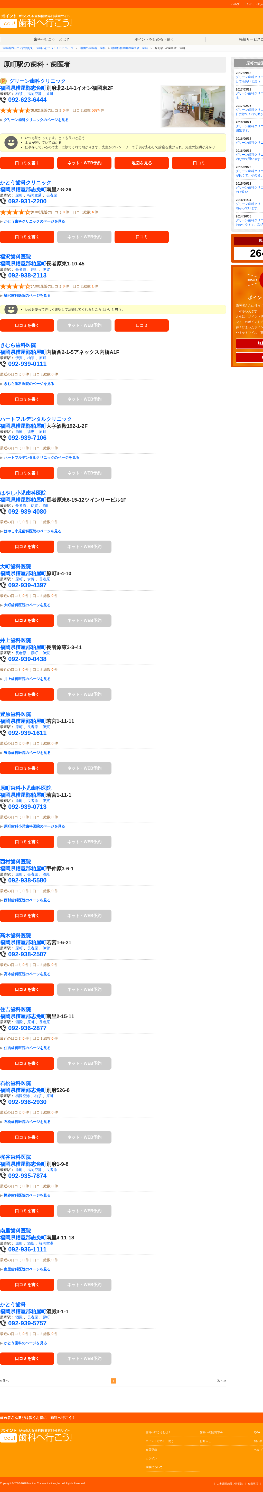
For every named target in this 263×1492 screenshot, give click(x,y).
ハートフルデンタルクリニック (36, 419)
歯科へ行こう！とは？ (52, 39)
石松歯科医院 (15, 1083)
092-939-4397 (27, 585)
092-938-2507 (27, 954)
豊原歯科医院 (15, 714)
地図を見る (142, 163)
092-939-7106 (27, 437)
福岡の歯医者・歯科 (93, 47)
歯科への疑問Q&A (211, 1432)
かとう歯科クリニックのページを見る (34, 222)
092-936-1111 (27, 1249)
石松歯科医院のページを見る (27, 1122)
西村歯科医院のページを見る (27, 900)
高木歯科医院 (15, 936)
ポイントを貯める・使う (154, 39)
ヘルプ (235, 4)
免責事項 (253, 1483)
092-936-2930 (27, 1101)
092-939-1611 (27, 732)
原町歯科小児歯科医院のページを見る (34, 826)
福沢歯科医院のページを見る (27, 295)
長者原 (51, 195)
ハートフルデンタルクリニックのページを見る (41, 457)
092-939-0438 (27, 658)
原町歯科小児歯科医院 (25, 788)
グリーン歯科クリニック (37, 81)
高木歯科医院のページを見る (27, 974)
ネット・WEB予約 (84, 163)
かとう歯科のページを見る (25, 1343)
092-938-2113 (27, 275)
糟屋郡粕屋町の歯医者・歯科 (129, 47)
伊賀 (46, 269)
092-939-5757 (27, 1323)
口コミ (199, 163)
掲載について (154, 1467)
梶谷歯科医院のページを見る (27, 1195)
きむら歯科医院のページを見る (29, 384)
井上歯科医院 (15, 640)
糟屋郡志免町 (30, 88)
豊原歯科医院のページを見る (27, 753)
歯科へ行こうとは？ (158, 1432)
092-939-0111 (27, 363)
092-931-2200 (27, 201)
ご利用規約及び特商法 (230, 1483)
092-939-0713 (27, 806)
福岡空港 (34, 94)
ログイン (151, 1458)
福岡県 (7, 88)
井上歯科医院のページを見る (27, 679)
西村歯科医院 (15, 862)
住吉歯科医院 (15, 1009)
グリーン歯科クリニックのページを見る (36, 120)
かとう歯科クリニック (25, 183)
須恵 (30, 432)
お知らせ (205, 1441)
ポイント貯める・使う (160, 1441)
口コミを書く (27, 163)
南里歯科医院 (15, 1231)
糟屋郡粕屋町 (30, 264)
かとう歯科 (13, 1304)
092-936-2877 (27, 1027)
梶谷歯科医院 (15, 1157)
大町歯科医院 (15, 567)
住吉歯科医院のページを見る (27, 1048)
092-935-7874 (27, 1175)
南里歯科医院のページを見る (27, 1269)
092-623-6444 (27, 99)
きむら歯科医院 (18, 345)
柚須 (19, 94)
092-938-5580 (27, 880)
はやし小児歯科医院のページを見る (32, 531)
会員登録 (151, 1449)
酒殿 (19, 432)
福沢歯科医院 (15, 257)
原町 (49, 94)
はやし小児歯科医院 (23, 493)
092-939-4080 (27, 511)
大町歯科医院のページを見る (27, 605)
